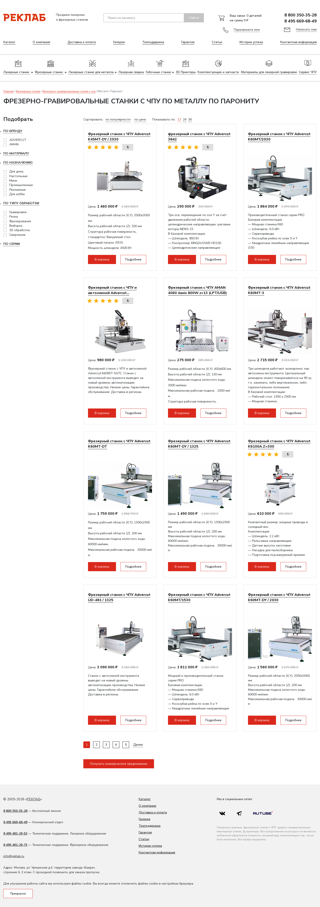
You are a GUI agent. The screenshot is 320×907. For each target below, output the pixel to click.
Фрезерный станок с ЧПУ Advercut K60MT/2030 (279, 136)
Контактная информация (298, 42)
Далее (138, 745)
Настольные (18, 176)
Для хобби (17, 194)
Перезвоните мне (247, 30)
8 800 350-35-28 (300, 15)
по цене (140, 119)
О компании (41, 42)
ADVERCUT (17, 140)
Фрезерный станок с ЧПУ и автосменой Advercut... (112, 290)
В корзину (102, 259)
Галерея (119, 42)
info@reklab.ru (13, 856)
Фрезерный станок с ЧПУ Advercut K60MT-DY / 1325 (199, 443)
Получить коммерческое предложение (118, 764)
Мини (13, 180)
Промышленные (21, 185)
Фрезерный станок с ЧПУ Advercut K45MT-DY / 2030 (119, 136)
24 (184, 119)
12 (179, 119)
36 (190, 119)
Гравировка (17, 212)
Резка (13, 216)
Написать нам (306, 29)
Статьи (217, 42)
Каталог (9, 42)
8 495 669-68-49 (300, 21)
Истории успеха (251, 42)
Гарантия (187, 42)
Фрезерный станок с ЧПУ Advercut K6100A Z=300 (279, 443)
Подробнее (133, 259)
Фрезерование (20, 221)
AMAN (13, 144)
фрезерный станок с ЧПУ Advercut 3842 (199, 136)
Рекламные (17, 190)
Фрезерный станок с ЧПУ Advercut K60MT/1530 (199, 597)
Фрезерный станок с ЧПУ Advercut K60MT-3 (279, 290)
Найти (194, 18)
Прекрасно (18, 893)
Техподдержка (153, 42)
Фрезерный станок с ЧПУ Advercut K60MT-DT (119, 443)
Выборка (15, 226)
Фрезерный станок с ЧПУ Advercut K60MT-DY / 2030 (279, 597)
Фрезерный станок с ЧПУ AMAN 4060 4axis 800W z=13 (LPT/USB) (197, 290)
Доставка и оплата (82, 42)
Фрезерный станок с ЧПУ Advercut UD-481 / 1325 (119, 597)
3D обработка (19, 230)
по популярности (118, 119)
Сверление (17, 235)
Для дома (16, 171)
